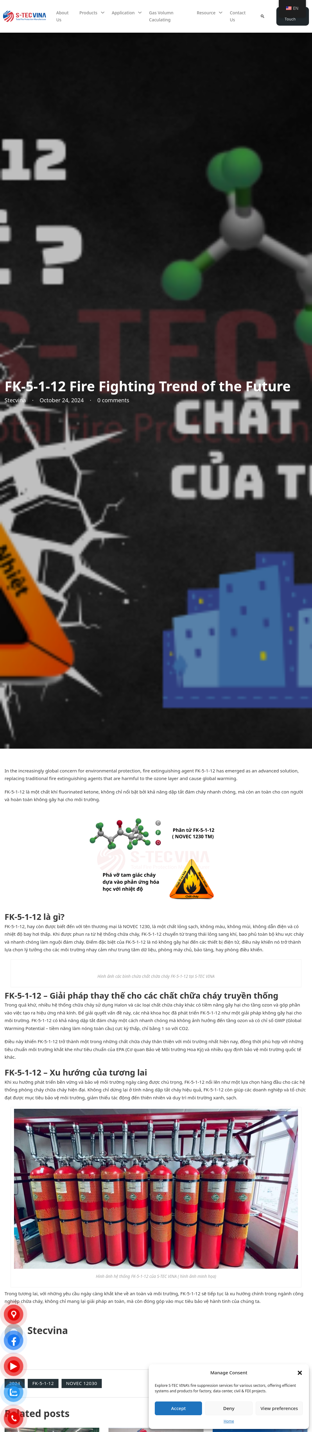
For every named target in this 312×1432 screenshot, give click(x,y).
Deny (229, 1408)
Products (88, 13)
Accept (178, 1408)
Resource (206, 13)
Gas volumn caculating (161, 16)
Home (229, 1421)
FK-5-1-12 (43, 1383)
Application (123, 13)
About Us (62, 16)
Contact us (238, 16)
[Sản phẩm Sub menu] (103, 12)
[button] (300, 1373)
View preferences (279, 1408)
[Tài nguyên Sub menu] (220, 12)
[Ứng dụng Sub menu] (140, 12)
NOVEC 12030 (81, 1383)
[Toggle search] (262, 16)
